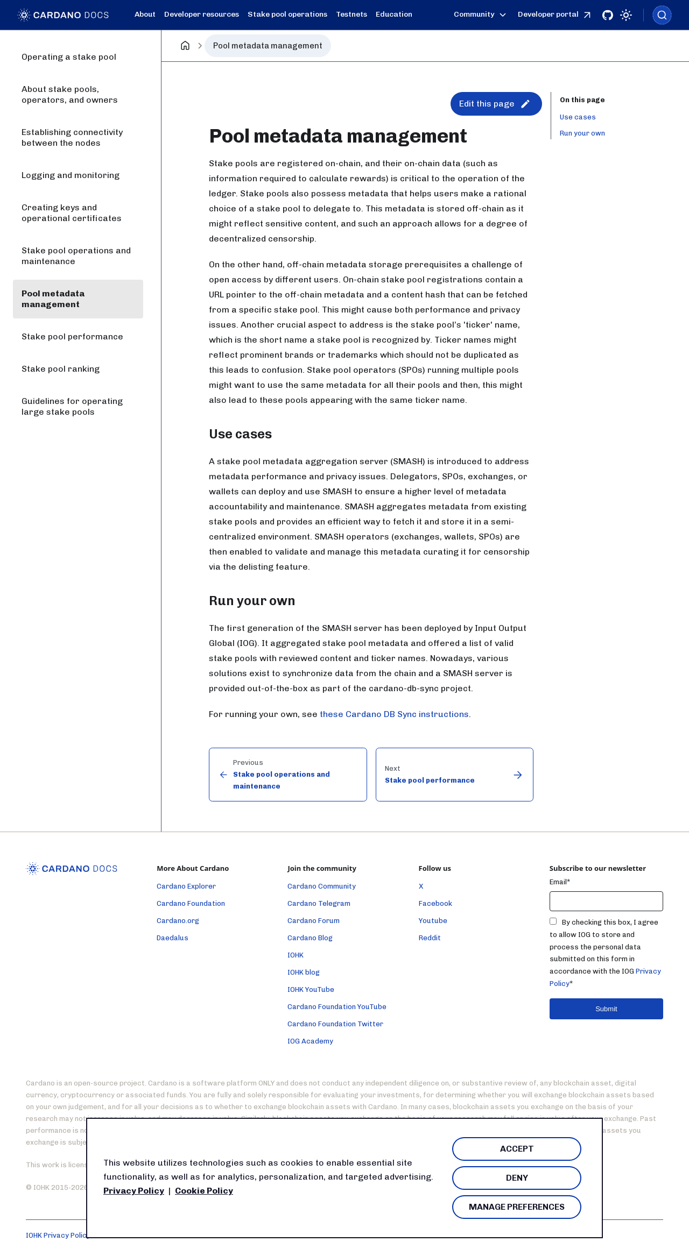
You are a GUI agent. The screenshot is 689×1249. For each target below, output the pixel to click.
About (145, 14)
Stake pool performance (72, 336)
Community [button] (481, 15)
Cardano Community (321, 886)
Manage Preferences (517, 1207)
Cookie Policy (204, 1191)
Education (394, 14)
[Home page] (185, 45)
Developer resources (201, 14)
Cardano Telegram (318, 903)
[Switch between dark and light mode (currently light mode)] (626, 15)
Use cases (578, 117)
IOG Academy (310, 1041)
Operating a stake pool (69, 57)
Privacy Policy (133, 1191)
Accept (517, 1149)
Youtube (433, 921)
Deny (517, 1178)
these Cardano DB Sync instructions (394, 714)
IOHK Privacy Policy (58, 1235)
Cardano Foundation (191, 903)
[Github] (607, 15)
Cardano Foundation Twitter (335, 1024)
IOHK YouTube (310, 989)
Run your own (582, 133)
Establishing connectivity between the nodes (72, 137)
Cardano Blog (310, 938)
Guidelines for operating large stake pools (72, 406)
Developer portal (556, 15)
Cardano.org (178, 921)
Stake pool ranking (61, 369)
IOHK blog (303, 972)
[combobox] (662, 15)
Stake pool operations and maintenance (76, 255)
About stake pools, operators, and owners (70, 94)
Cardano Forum (313, 921)
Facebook (435, 903)
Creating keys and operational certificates (72, 212)
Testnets (351, 14)
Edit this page (495, 103)
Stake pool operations (287, 14)
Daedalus (172, 938)
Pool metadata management (53, 298)
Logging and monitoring (70, 175)
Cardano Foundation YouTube (336, 1007)
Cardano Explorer (186, 886)
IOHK (295, 955)
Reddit (430, 938)
